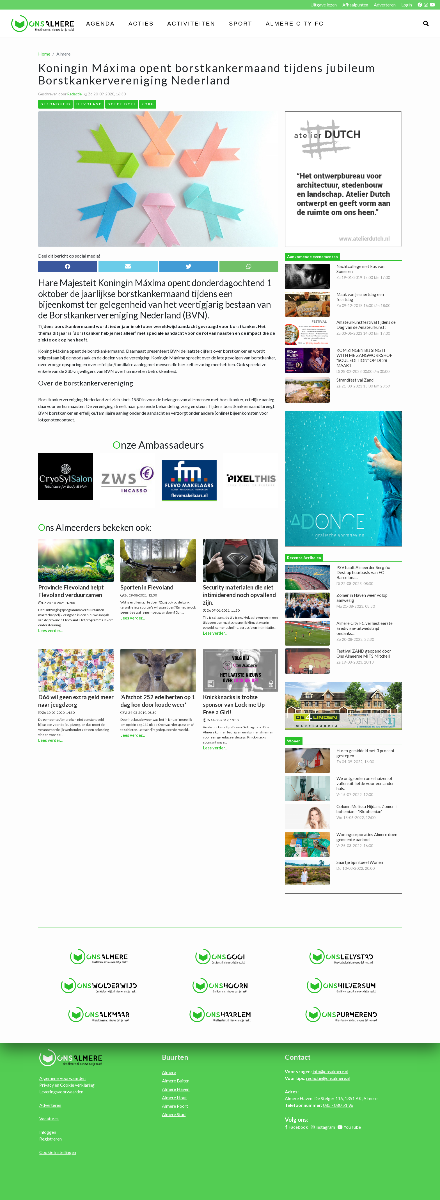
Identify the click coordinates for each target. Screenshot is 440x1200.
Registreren (50, 1138)
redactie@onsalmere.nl (328, 1078)
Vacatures (49, 1118)
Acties (141, 23)
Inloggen (47, 1132)
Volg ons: (296, 1119)
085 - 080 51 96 (338, 1105)
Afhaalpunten (355, 4)
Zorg (147, 104)
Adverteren (385, 4)
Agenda (100, 23)
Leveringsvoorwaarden (61, 1091)
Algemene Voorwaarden (62, 1078)
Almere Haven (175, 1089)
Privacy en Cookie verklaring (67, 1084)
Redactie (74, 94)
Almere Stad (173, 1114)
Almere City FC (295, 23)
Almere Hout (174, 1097)
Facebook (298, 1127)
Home (44, 53)
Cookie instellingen (57, 1152)
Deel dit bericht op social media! (69, 255)
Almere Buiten (175, 1080)
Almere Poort (175, 1106)
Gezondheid (55, 104)
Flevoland (89, 104)
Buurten (175, 1057)
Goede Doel (121, 104)
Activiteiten (191, 23)
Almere (169, 1072)
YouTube (352, 1127)
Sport (241, 23)
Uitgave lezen (323, 4)
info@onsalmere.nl (330, 1071)
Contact (298, 1057)
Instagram (325, 1127)
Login (406, 4)
